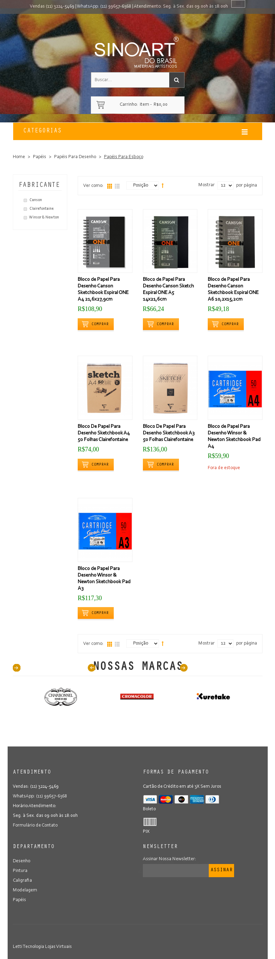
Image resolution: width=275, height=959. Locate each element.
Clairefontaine (41, 209)
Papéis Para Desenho (75, 157)
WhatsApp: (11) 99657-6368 (104, 6)
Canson (35, 200)
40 (16, 668)
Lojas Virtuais (58, 946)
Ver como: (93, 185)
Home (19, 157)
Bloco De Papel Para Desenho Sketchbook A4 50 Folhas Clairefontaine (104, 433)
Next (184, 668)
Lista (117, 186)
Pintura (20, 871)
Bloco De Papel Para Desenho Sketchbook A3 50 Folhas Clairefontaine (169, 433)
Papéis (39, 157)
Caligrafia (22, 880)
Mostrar (206, 185)
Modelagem (25, 890)
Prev (91, 668)
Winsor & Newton (44, 217)
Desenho (21, 861)
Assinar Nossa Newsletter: (169, 859)
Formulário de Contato (35, 825)
